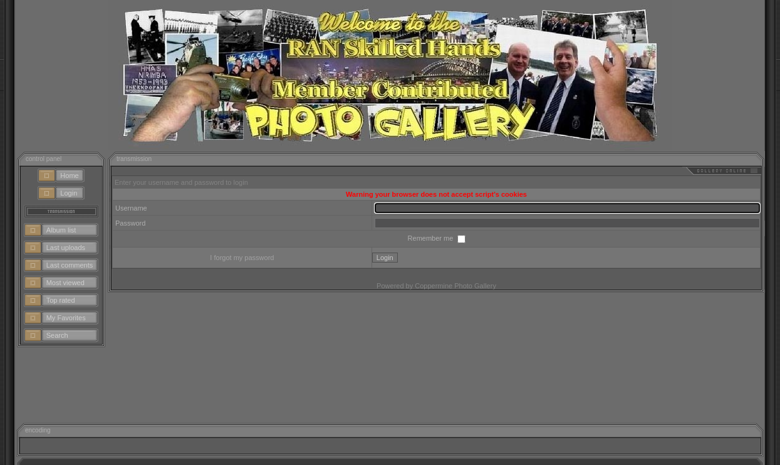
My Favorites (66, 317)
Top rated (60, 300)
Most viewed (65, 282)
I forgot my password (242, 257)
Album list (61, 230)
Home (69, 175)
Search (57, 335)
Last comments (69, 265)
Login (68, 193)
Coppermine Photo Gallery (455, 286)
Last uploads (65, 247)
